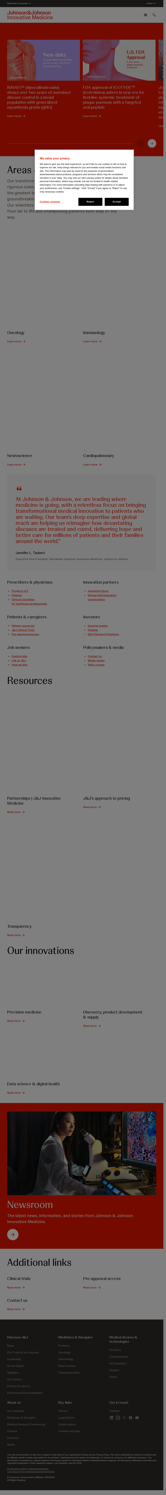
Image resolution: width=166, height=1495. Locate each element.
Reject (90, 201)
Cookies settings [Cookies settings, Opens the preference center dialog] (50, 201)
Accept (117, 201)
